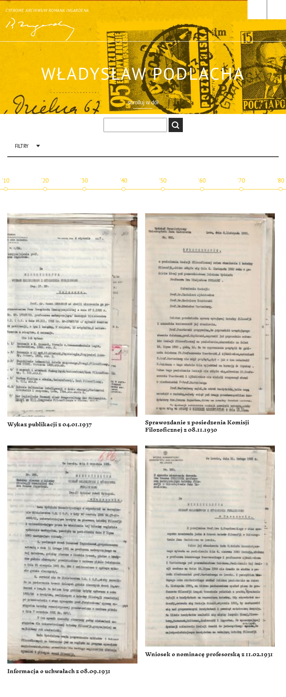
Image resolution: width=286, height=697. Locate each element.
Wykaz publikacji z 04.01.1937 (49, 424)
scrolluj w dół (142, 102)
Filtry (21, 146)
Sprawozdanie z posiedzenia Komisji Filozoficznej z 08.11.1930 (197, 426)
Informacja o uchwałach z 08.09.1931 (58, 671)
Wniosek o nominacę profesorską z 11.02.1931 (209, 654)
